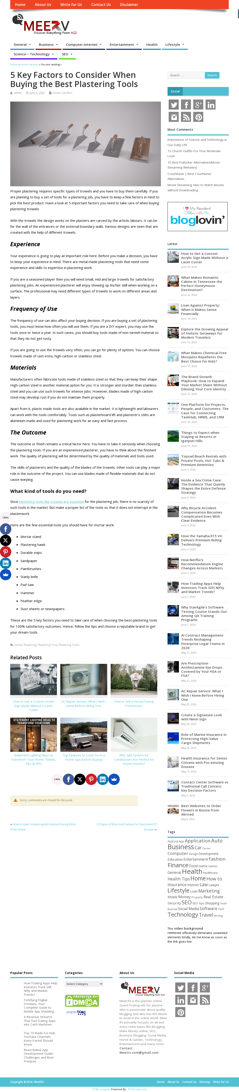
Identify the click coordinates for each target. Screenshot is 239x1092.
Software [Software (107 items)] (208, 908)
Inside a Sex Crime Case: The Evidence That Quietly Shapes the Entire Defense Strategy (203, 486)
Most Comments (180, 130)
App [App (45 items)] (181, 841)
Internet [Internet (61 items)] (193, 885)
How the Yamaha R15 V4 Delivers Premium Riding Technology (201, 540)
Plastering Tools (68, 645)
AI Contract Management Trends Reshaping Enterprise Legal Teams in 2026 (203, 641)
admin (18, 93)
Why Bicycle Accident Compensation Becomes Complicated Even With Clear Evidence (201, 514)
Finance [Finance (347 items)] (178, 865)
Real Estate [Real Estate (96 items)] (213, 896)
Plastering (30, 645)
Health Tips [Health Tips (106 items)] (179, 879)
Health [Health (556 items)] (192, 871)
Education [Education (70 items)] (175, 859)
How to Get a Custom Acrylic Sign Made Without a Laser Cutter (33, 705)
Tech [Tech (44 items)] (221, 909)
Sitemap (204, 1082)
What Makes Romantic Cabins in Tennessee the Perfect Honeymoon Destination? (201, 283)
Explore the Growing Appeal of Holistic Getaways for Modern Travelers (204, 333)
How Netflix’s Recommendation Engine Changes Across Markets (202, 564)
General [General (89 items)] (174, 872)
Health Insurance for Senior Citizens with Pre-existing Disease (204, 762)
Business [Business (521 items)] (181, 846)
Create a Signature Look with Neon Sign (201, 717)
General (20, 44)
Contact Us (101, 4)
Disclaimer (129, 4)
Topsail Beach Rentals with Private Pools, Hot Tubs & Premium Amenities (203, 460)
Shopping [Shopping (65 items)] (212, 903)
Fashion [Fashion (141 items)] (217, 859)
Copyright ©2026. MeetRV (27, 1082)
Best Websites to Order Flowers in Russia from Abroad (201, 809)
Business (46, 44)
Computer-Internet (82, 44)
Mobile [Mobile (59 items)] (173, 897)
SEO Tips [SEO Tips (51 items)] (198, 903)
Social (175, 91)
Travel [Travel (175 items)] (206, 914)
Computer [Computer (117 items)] (178, 853)
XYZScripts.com (137, 1089)
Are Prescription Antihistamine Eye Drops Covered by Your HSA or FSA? (201, 669)
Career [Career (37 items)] (206, 848)
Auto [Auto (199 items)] (217, 840)
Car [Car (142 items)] (198, 847)
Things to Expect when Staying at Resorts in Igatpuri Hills (200, 436)
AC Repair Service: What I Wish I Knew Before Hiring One (83, 703)
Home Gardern (62, 93)
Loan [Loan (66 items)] (194, 891)
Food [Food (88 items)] (193, 865)
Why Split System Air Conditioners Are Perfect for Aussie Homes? (134, 759)
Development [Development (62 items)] (208, 854)
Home (20, 4)
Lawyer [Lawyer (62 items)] (213, 885)
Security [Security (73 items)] (174, 903)
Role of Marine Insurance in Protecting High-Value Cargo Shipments (203, 738)
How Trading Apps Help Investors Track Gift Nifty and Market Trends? (202, 587)
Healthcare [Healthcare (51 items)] (210, 873)
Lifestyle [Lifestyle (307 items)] (178, 890)
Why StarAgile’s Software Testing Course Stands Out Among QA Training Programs (204, 613)
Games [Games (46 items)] (212, 866)
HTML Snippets (101, 1089)
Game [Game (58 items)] (203, 866)
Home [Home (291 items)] (198, 878)
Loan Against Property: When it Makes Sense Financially (200, 309)
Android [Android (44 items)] (173, 841)
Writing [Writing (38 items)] (218, 915)
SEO (65, 54)
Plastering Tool (47, 645)
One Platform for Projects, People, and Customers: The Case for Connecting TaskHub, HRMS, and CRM (205, 410)
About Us (43, 4)
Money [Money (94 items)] (184, 896)
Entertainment (122, 44)
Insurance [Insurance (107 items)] (177, 884)
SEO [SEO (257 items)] (187, 902)
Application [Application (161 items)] (198, 840)
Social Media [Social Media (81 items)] (188, 908)
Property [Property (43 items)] (197, 897)
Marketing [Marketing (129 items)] (209, 891)
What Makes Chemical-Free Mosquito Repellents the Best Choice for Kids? (204, 356)
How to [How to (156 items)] (214, 878)
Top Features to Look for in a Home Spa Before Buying (84, 757)
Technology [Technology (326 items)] (183, 914)
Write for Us (71, 4)
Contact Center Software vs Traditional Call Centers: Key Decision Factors (204, 786)
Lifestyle (172, 44)
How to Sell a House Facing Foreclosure (133, 703)
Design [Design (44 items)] (193, 854)
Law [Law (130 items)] (204, 884)
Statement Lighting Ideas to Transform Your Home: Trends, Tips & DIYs (33, 759)
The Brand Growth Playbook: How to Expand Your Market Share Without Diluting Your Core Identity (204, 382)
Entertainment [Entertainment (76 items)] (195, 859)
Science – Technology (32, 54)
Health (152, 44)
